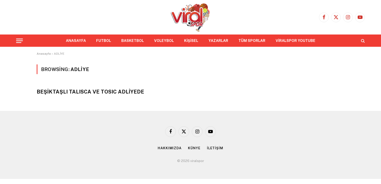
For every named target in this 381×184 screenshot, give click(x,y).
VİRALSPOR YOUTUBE (295, 41)
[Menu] (19, 41)
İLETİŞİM (215, 148)
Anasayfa (44, 53)
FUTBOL (103, 41)
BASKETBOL (132, 41)
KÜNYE (194, 148)
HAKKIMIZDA (170, 148)
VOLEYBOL (164, 41)
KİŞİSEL (191, 41)
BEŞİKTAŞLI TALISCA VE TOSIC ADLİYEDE (90, 92)
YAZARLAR (218, 41)
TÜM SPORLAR (251, 41)
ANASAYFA (76, 41)
